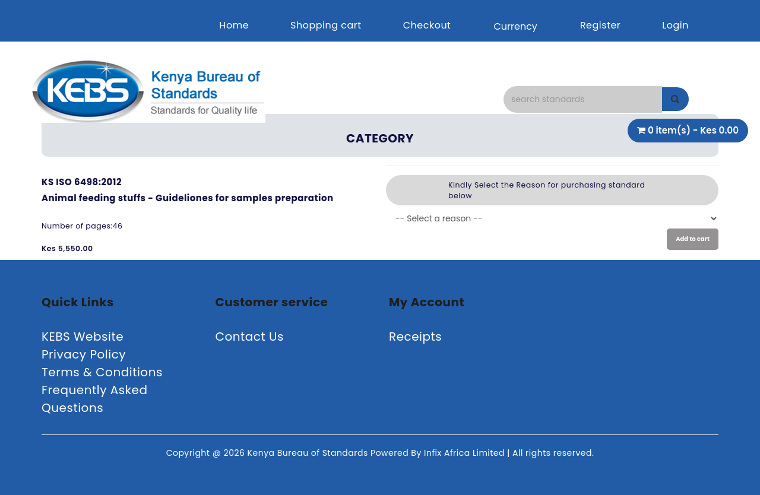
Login (675, 25)
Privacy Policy (84, 354)
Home (234, 25)
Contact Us (250, 336)
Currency (515, 26)
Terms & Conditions (102, 372)
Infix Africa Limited (465, 453)
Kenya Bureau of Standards (309, 453)
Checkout (427, 25)
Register (600, 25)
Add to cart (693, 238)
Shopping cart (326, 25)
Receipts (415, 336)
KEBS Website (83, 336)
